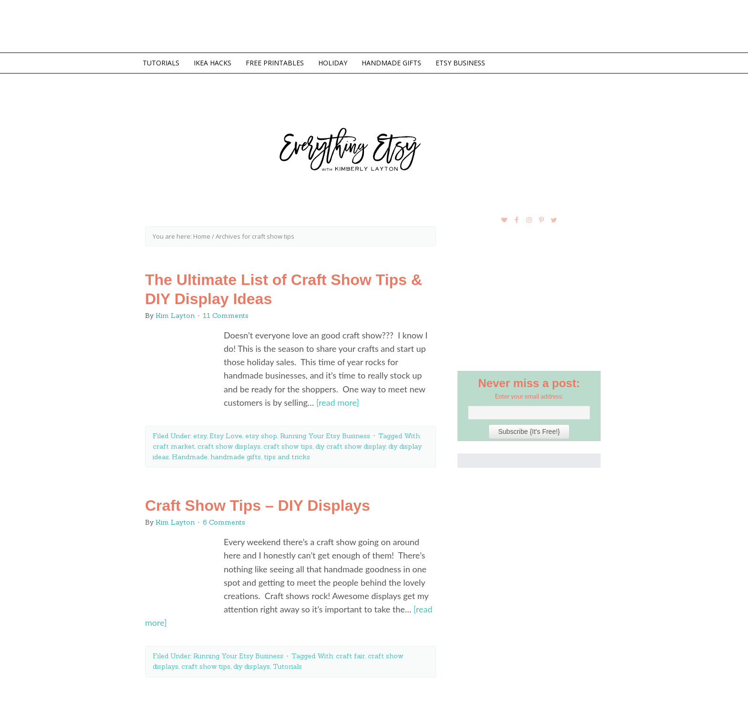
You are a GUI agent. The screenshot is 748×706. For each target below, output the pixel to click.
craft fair (350, 656)
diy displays (251, 666)
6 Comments (224, 522)
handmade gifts (235, 457)
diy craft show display (350, 446)
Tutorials (287, 666)
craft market (174, 446)
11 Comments (226, 315)
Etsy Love (225, 436)
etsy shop (261, 436)
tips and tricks (287, 457)
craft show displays (228, 446)
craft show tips (287, 446)
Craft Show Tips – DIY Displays (257, 505)
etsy (200, 436)
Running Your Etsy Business (325, 436)
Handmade (190, 457)
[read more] (337, 402)
